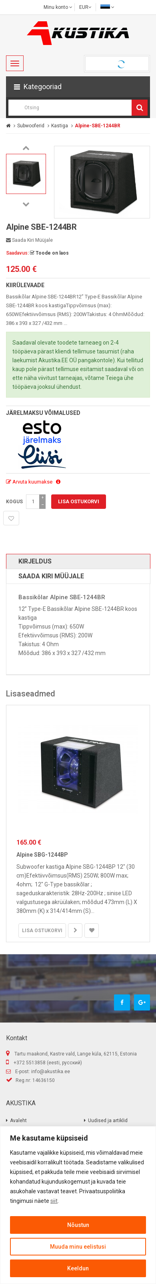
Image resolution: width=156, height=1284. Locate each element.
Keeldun (78, 1268)
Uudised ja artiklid (108, 1120)
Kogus (14, 501)
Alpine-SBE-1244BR (97, 126)
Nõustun (78, 1225)
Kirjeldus (35, 561)
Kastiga (59, 126)
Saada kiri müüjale (29, 240)
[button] (78, 86)
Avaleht (18, 1120)
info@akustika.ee (50, 1071)
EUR (85, 7)
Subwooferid (30, 126)
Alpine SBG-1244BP (42, 854)
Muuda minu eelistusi (78, 1246)
